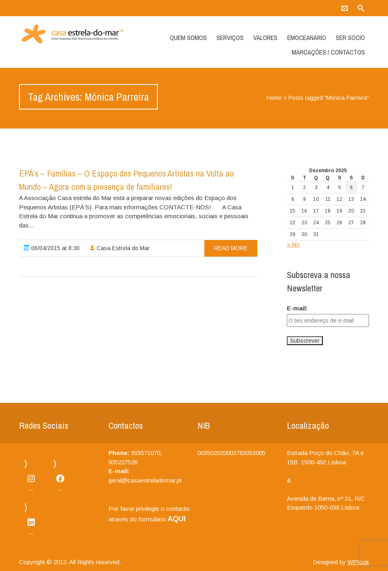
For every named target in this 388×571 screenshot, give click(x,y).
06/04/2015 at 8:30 (52, 248)
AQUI (176, 519)
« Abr (293, 244)
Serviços (230, 37)
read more (231, 248)
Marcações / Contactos (328, 52)
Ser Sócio (350, 37)
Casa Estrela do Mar (119, 248)
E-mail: (297, 308)
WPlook (358, 561)
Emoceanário (306, 37)
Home (274, 98)
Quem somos (188, 37)
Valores (265, 37)
